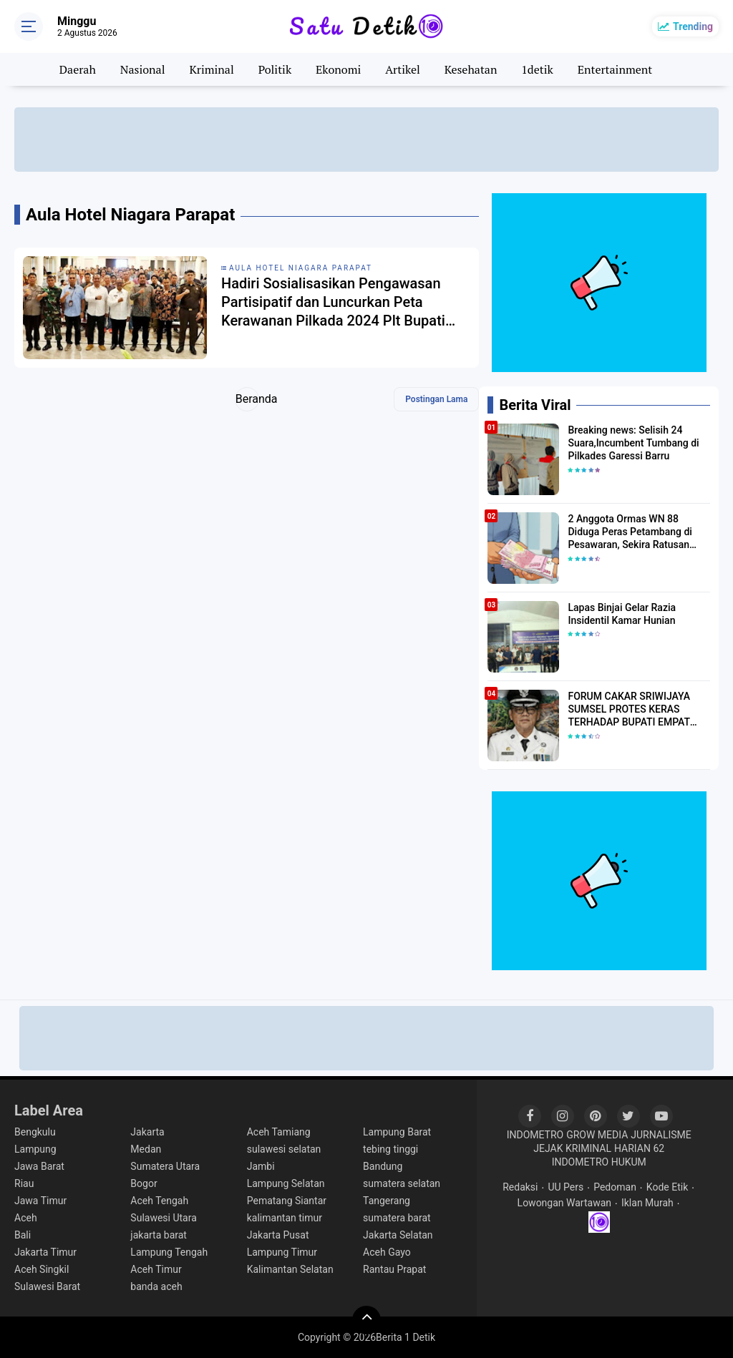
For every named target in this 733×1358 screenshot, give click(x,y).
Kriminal (211, 69)
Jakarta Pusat (278, 1235)
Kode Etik (667, 1187)
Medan (145, 1149)
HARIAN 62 (639, 1148)
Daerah (77, 69)
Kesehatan (471, 69)
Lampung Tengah (169, 1252)
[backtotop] (366, 1320)
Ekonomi (338, 69)
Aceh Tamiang (279, 1132)
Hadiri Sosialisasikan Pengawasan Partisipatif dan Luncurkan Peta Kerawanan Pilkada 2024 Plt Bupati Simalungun (333, 302)
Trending (693, 26)
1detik (537, 69)
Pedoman (614, 1187)
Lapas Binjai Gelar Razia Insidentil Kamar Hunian (622, 614)
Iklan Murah (647, 1202)
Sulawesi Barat (47, 1286)
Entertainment (615, 69)
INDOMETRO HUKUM (599, 1162)
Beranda (247, 399)
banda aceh (156, 1286)
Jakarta (147, 1132)
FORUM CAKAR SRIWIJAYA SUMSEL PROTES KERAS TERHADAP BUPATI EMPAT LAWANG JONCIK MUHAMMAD (638, 709)
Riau (24, 1183)
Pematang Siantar (286, 1200)
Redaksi (520, 1187)
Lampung (35, 1149)
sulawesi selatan (284, 1149)
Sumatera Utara (165, 1166)
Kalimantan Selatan (290, 1269)
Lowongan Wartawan (564, 1202)
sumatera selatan (401, 1183)
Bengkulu (35, 1132)
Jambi (261, 1166)
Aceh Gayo (387, 1252)
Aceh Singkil (41, 1269)
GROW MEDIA (597, 1134)
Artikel (402, 69)
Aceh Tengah (159, 1200)
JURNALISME (661, 1134)
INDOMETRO (535, 1134)
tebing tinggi (390, 1149)
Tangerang (386, 1200)
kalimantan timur (284, 1217)
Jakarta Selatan (398, 1235)
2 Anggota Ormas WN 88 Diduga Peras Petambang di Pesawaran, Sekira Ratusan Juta (629, 532)
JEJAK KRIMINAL (572, 1148)
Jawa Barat (39, 1166)
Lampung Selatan (286, 1183)
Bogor (143, 1183)
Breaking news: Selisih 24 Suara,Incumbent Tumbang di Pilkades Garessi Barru (633, 442)
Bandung (382, 1166)
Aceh (25, 1217)
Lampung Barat (397, 1132)
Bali (22, 1235)
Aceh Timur (155, 1269)
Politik (275, 69)
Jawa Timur (40, 1200)
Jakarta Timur (45, 1252)
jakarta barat (158, 1235)
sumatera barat (397, 1217)
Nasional (142, 69)
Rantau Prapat (394, 1269)
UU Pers (565, 1187)
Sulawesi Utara (163, 1217)
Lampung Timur (282, 1252)
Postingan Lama (436, 399)
